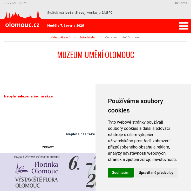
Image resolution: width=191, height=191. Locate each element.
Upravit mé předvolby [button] (156, 173)
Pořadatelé (87, 37)
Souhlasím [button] (120, 173)
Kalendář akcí (60, 37)
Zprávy (48, 147)
